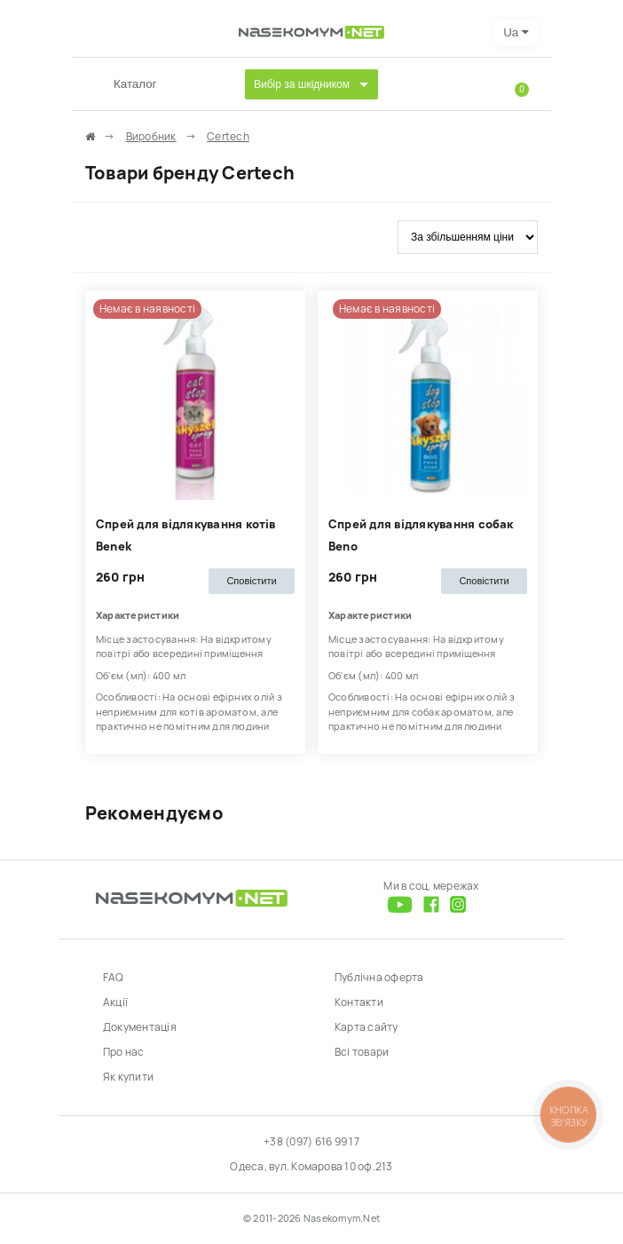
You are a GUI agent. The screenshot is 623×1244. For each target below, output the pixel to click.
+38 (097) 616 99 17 (311, 1142)
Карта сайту (366, 1027)
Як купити (128, 1077)
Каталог (135, 84)
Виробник (151, 137)
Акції (115, 1002)
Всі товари (362, 1052)
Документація (140, 1027)
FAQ (113, 978)
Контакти (359, 1002)
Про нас (124, 1052)
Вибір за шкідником (302, 84)
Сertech (228, 137)
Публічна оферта (379, 978)
